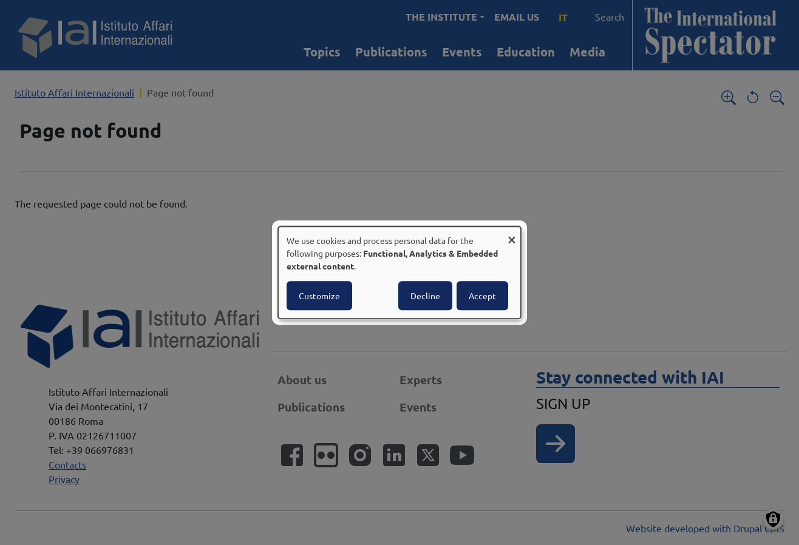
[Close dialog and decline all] (512, 234)
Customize (319, 295)
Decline (425, 295)
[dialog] (399, 272)
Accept (482, 295)
